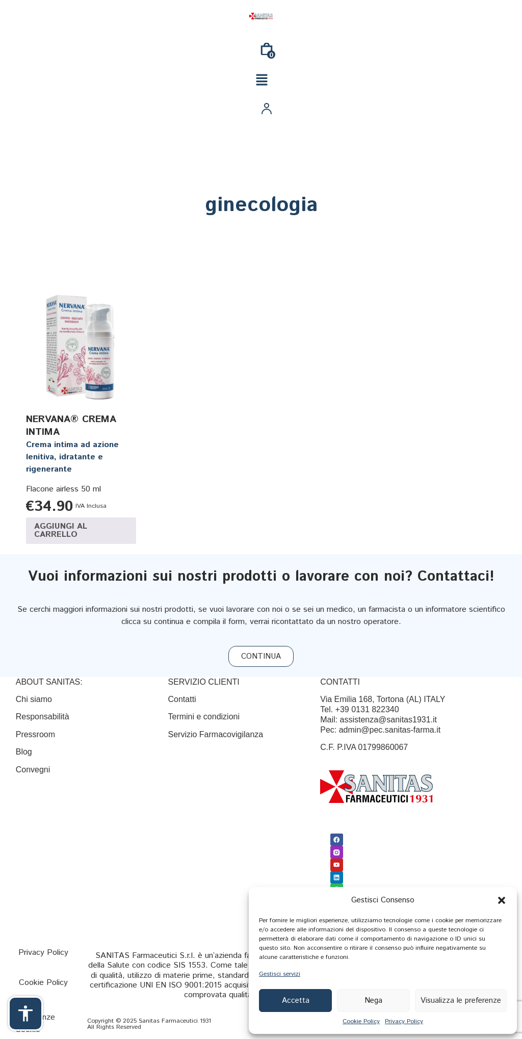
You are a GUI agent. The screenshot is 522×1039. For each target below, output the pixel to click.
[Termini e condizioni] (204, 716)
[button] (502, 900)
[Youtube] (336, 864)
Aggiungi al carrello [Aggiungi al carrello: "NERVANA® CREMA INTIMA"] (60, 530)
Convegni (33, 769)
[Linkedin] (336, 876)
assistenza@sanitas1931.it (388, 719)
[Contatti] (182, 699)
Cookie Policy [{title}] (361, 1021)
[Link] (261, 16)
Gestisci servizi (279, 974)
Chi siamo (34, 699)
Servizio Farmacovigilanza (215, 734)
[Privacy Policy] (43, 952)
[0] (266, 53)
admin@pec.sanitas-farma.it (389, 729)
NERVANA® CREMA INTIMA (71, 425)
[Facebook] (336, 840)
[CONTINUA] (261, 656)
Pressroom (35, 734)
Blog (25, 751)
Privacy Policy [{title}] (404, 1021)
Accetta (295, 1000)
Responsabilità (42, 716)
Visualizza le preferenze (461, 1000)
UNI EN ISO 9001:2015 (181, 985)
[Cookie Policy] (43, 983)
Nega (373, 1000)
